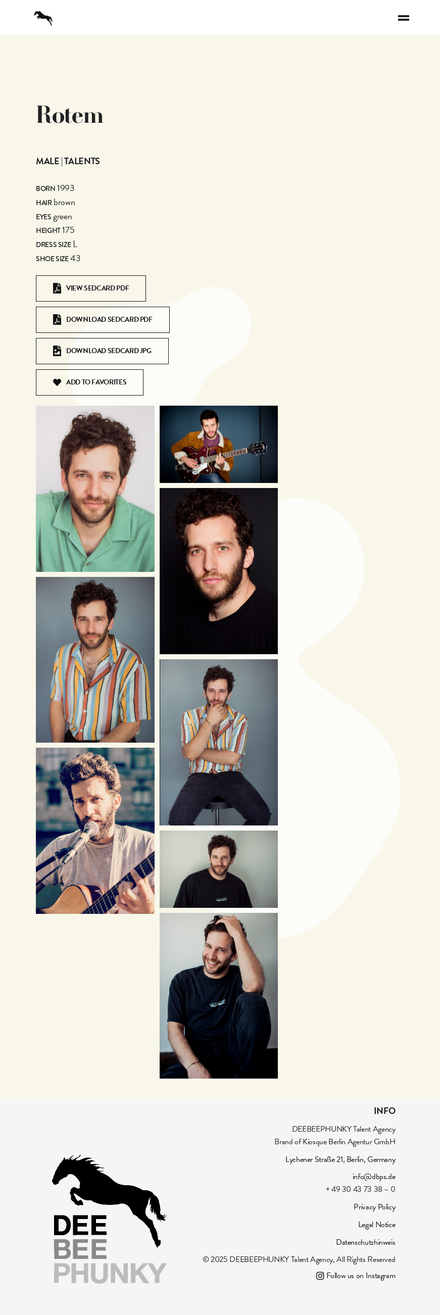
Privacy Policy (374, 1207)
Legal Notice (377, 1225)
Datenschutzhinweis (366, 1242)
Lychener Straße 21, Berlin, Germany (340, 1159)
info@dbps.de (374, 1177)
